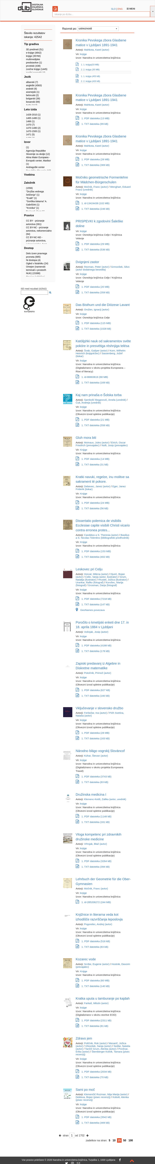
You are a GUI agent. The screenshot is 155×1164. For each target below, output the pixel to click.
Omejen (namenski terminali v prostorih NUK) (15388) (36, 270)
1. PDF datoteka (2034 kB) (93, 1071)
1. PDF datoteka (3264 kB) (93, 861)
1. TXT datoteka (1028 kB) (93, 328)
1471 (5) (30, 134)
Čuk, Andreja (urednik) (88, 402)
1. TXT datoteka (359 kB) (93, 292)
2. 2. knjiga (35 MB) (88, 69)
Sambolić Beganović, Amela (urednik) (105, 399)
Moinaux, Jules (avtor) (96, 442)
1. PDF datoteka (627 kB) (93, 690)
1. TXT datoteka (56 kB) (92, 508)
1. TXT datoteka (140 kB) (93, 986)
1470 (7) (30, 124)
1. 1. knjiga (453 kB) (88, 76)
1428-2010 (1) (33, 114)
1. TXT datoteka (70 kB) (92, 1077)
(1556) (29, 188)
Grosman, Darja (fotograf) (102, 585)
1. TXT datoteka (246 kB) (93, 208)
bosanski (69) (33, 102)
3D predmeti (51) (34, 49)
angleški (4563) (34, 85)
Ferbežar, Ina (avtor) (95, 712)
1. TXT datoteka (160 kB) (93, 695)
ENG (120, 9)
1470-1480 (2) (33, 128)
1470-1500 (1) (33, 131)
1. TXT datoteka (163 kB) (93, 738)
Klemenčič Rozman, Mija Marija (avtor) (106, 1094)
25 (119, 1140)
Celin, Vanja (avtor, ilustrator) (101, 576)
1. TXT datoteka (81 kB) (92, 1026)
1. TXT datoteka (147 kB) (93, 604)
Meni (131, 8)
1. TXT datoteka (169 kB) (93, 382)
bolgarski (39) (33, 98)
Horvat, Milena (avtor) (96, 574)
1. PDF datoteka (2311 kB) (93, 1020)
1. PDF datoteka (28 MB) (92, 159)
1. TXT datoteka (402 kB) (93, 556)
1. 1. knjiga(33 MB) (87, 64)
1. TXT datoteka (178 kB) (93, 651)
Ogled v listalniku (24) (37, 263)
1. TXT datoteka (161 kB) (93, 822)
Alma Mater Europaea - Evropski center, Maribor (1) (38, 160)
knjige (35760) (33, 56)
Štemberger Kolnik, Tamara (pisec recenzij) (103, 1053)
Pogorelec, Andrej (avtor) (98, 924)
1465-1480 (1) (33, 118)
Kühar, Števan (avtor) (96, 755)
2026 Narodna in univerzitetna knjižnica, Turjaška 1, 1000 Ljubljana (81, 1160)
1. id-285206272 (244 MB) (93, 902)
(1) (27, 147)
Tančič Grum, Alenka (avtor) (100, 1048)
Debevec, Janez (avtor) (97, 486)
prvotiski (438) (33, 66)
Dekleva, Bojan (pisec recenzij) (93, 1097)
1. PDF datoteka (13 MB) (92, 118)
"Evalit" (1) (31, 198)
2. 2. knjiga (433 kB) (88, 81)
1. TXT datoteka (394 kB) (93, 866)
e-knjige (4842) (33, 52)
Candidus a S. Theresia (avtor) (101, 535)
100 (131, 1140)
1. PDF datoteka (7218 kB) (93, 598)
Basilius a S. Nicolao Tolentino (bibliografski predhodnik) (102, 536)
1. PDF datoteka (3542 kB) (93, 1117)
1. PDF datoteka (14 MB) (92, 459)
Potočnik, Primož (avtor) (97, 673)
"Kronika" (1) (32, 208)
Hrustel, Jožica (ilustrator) (112, 579)
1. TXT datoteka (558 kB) (93, 425)
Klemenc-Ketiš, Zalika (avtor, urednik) (105, 799)
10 (114, 1140)
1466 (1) (30, 121)
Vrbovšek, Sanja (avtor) (98, 1046)
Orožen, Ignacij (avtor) (96, 309)
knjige (83, 54)
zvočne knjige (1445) (36, 69)
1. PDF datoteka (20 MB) (92, 286)
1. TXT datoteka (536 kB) (93, 249)
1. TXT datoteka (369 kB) (93, 165)
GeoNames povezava (90, 610)
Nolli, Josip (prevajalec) (115, 445)
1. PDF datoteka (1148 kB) (93, 816)
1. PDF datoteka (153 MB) (93, 551)
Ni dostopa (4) (33, 260)
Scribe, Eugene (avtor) (96, 964)
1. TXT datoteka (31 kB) (92, 464)
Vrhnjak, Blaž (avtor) (95, 843)
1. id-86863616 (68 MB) (92, 377)
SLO (113, 9)
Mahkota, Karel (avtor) (96, 49)
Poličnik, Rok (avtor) (95, 1043)
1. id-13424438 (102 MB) (92, 203)
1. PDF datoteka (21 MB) (92, 419)
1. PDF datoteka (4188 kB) (93, 645)
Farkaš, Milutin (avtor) (96, 1003)
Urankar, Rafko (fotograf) (90, 582)
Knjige (83, 449)
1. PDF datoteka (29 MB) (92, 244)
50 (124, 1140)
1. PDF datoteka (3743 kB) (93, 776)
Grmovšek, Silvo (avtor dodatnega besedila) (103, 268)
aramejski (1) (32, 92)
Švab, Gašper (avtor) (96, 350)
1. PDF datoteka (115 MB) (93, 323)
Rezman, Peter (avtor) (96, 266)
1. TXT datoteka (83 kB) (92, 782)
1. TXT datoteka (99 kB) (92, 124)
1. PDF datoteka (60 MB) (92, 980)
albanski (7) (32, 82)
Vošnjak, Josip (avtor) (96, 631)
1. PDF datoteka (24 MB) (92, 502)
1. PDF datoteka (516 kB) (93, 941)
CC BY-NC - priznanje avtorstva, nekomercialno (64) (39, 230)
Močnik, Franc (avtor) (96, 186)
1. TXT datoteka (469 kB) (93, 1122)
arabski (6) (31, 88)
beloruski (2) (32, 95)
